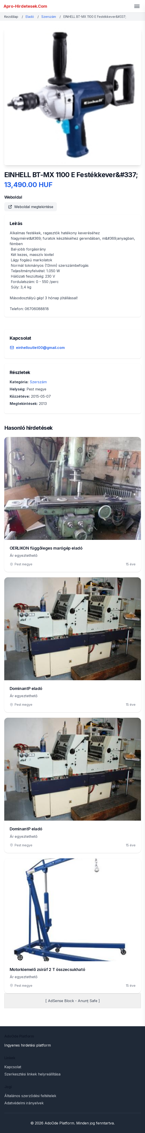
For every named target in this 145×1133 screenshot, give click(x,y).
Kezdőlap (11, 17)
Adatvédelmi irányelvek (24, 1103)
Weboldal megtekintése (30, 206)
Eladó (30, 17)
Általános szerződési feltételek (30, 1096)
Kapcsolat (12, 1067)
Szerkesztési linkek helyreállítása (32, 1074)
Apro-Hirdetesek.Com (25, 6)
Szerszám (48, 17)
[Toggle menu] (136, 6)
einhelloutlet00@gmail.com (40, 347)
